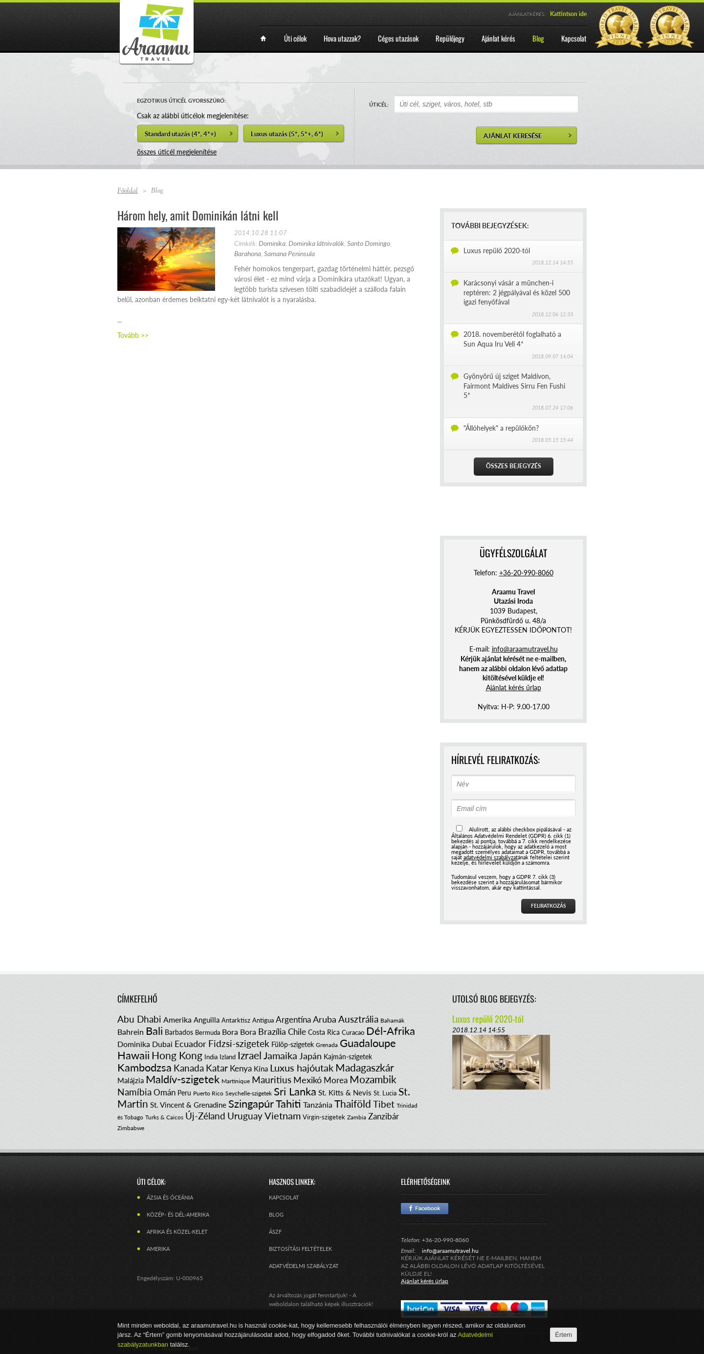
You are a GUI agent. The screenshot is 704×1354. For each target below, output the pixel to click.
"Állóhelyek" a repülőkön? (501, 428)
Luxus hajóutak (301, 1067)
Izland (228, 1057)
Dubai (162, 1043)
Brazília (272, 1031)
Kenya (241, 1068)
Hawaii (133, 1055)
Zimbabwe (130, 1128)
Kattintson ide (568, 14)
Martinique (235, 1081)
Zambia (356, 1117)
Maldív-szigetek (183, 1079)
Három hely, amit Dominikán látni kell (198, 215)
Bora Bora (239, 1031)
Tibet (384, 1104)
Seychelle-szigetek (248, 1093)
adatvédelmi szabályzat (490, 857)
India (211, 1057)
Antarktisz (235, 1020)
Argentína (293, 1019)
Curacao (353, 1032)
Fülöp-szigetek (292, 1044)
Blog (276, 1214)
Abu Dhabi (139, 1019)
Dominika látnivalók (316, 243)
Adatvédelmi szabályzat (304, 1266)
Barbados (179, 1032)
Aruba (324, 1019)
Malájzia (130, 1080)
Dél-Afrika (390, 1030)
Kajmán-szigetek (348, 1056)
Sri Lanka (295, 1091)
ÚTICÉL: (379, 104)
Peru (184, 1093)
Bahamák (392, 1020)
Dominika (272, 243)
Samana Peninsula (289, 253)
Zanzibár (383, 1116)
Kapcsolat (284, 1197)
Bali (154, 1030)
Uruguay (245, 1115)
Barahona (247, 253)
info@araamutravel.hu (450, 1250)
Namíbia (134, 1091)
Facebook (424, 1208)
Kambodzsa (144, 1067)
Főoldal (127, 191)
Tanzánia (317, 1104)
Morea (336, 1080)
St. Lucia (385, 1093)
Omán (165, 1092)
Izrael (250, 1055)
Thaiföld (352, 1103)
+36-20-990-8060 (526, 572)
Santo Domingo (368, 243)
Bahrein (130, 1031)
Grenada (327, 1044)
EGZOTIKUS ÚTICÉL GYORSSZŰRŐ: (181, 100)
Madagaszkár (364, 1067)
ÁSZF (275, 1231)
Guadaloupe (368, 1042)
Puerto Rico (208, 1093)
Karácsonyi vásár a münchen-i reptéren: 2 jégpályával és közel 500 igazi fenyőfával (516, 292)
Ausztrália (358, 1019)
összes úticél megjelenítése (177, 152)
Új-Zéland (205, 1115)
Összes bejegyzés (513, 466)
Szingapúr (251, 1103)
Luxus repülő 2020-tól (496, 250)
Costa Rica (324, 1032)
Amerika (177, 1019)
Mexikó (307, 1079)
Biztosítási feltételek (300, 1248)
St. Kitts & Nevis (345, 1092)
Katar (217, 1067)
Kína (261, 1068)
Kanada (189, 1067)
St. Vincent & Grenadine (188, 1104)
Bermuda (207, 1032)
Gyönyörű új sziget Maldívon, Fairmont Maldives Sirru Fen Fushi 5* (514, 385)
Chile (297, 1031)
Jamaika (280, 1055)
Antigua (263, 1020)
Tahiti (288, 1103)
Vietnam (282, 1115)
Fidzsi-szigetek (238, 1043)
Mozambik (373, 1079)
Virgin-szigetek (324, 1117)
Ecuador (190, 1043)
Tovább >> (133, 335)
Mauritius (271, 1079)
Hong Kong (177, 1055)
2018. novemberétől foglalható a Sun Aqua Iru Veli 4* (512, 339)
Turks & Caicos (164, 1117)
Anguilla (207, 1019)
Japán (310, 1055)
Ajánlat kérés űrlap (513, 687)
